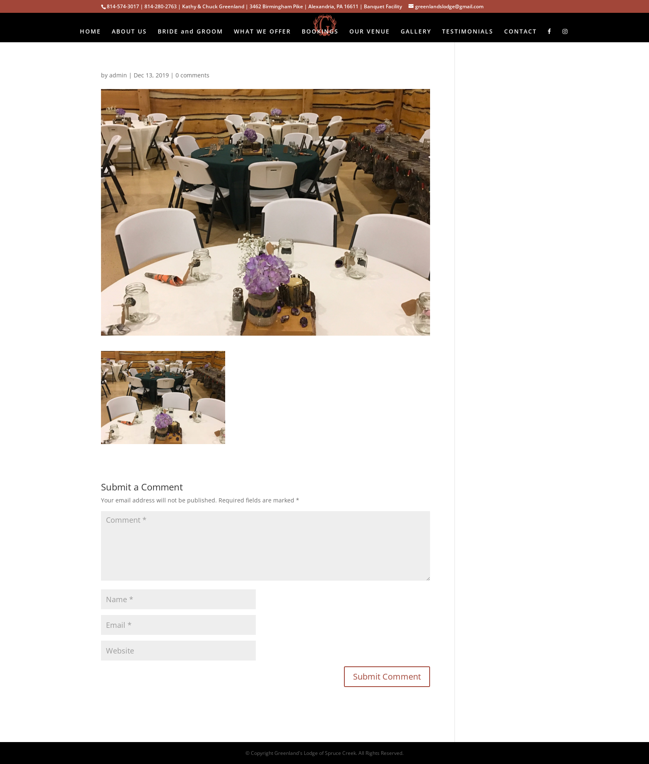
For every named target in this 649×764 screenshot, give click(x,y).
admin (118, 75)
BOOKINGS (320, 32)
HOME (90, 32)
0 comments (192, 75)
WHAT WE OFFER (262, 32)
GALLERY (416, 32)
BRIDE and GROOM (190, 32)
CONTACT (520, 32)
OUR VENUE (369, 32)
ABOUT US (129, 32)
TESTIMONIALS (467, 32)
